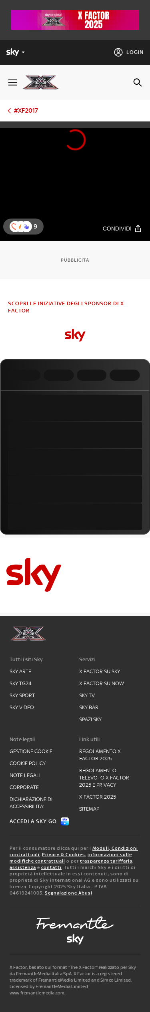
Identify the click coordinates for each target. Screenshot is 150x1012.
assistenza (23, 867)
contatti (51, 867)
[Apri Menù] (12, 82)
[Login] (129, 52)
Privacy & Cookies (63, 854)
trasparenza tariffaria (106, 861)
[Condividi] (122, 229)
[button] (26, 226)
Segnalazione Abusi (68, 893)
